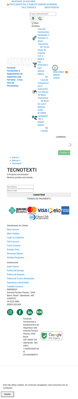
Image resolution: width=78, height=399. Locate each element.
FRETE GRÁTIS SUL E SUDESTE (32, 4)
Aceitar (7, 394)
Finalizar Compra (65, 152)
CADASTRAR (39, 195)
